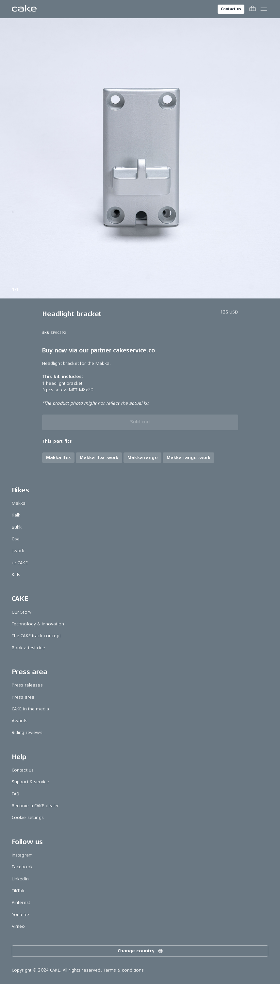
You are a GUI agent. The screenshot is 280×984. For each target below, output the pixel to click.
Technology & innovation (38, 623)
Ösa (16, 538)
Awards (20, 720)
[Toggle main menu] (263, 9)
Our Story (21, 612)
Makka (19, 503)
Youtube (20, 914)
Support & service (30, 781)
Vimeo (18, 926)
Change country (140, 951)
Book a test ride (28, 647)
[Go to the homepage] (24, 9)
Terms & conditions (124, 970)
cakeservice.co (134, 350)
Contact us (231, 9)
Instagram (22, 855)
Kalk (16, 515)
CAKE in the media (30, 708)
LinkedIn (20, 878)
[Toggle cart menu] (252, 9)
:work (18, 550)
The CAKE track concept (36, 635)
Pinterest (21, 902)
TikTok (18, 890)
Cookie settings (28, 817)
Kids (16, 574)
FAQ (15, 793)
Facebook (22, 866)
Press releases (27, 685)
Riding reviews (27, 732)
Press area (23, 697)
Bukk (17, 527)
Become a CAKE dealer (35, 805)
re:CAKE (20, 562)
